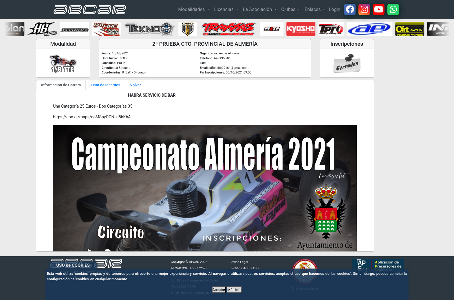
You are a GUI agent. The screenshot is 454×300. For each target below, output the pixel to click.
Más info (234, 290)
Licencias (224, 9)
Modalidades (192, 9)
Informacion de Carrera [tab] (61, 85)
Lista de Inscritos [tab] (105, 85)
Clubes (288, 9)
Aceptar (219, 290)
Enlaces (313, 9)
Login (334, 9)
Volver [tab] (135, 85)
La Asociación (258, 9)
